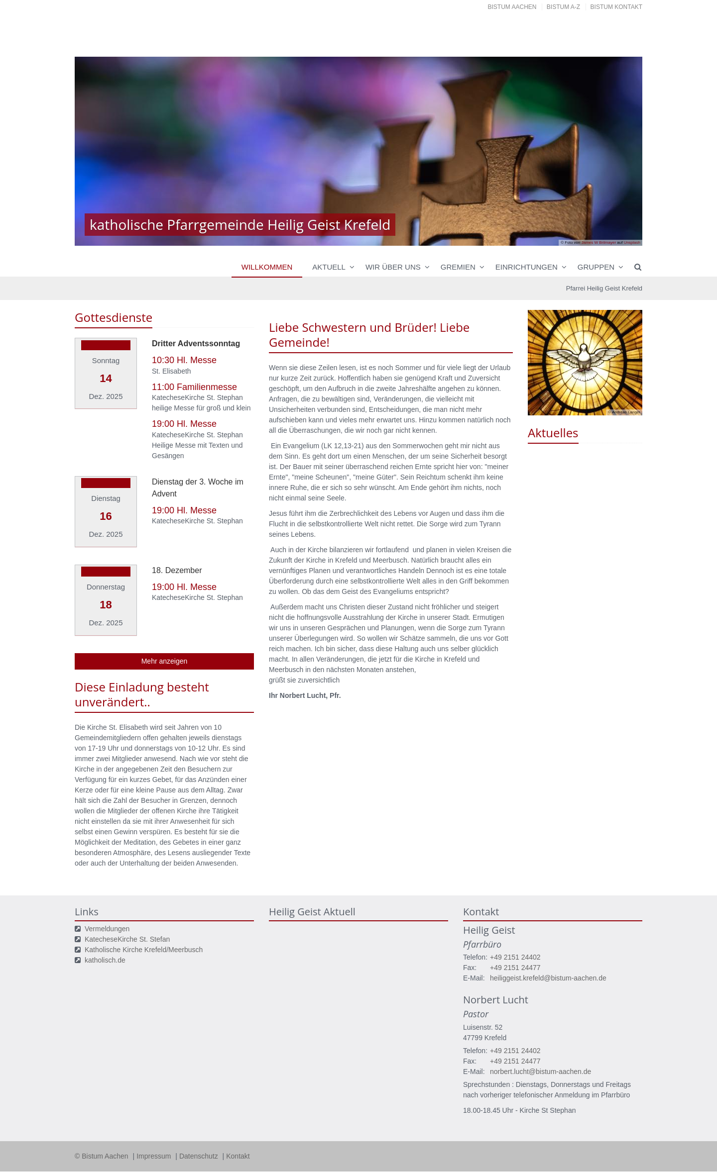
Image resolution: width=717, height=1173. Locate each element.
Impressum (90, 1169)
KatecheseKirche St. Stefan (127, 930)
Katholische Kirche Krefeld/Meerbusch (144, 941)
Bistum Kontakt (616, 6)
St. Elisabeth (171, 371)
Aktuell (329, 267)
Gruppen (596, 267)
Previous (100, 151)
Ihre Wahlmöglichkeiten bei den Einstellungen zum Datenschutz (243, 1086)
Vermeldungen (107, 920)
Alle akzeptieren (602, 1155)
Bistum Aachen (512, 6)
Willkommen (267, 267)
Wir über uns (393, 267)
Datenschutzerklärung (583, 1136)
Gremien (458, 267)
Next (617, 151)
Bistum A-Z (563, 6)
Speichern (524, 1155)
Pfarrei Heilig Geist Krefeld (604, 288)
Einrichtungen (526, 267)
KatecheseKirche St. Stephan (197, 397)
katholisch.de (105, 951)
